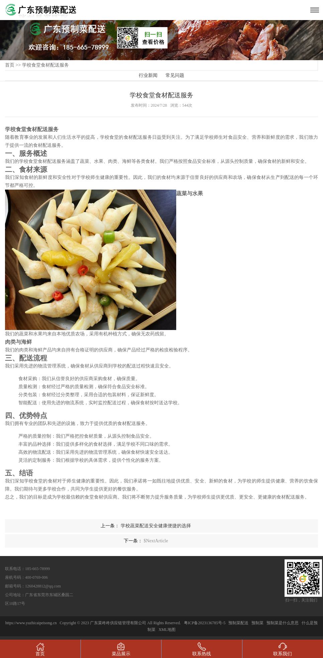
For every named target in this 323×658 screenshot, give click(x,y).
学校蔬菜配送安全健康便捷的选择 (156, 525)
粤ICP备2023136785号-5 (205, 623)
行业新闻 (148, 75)
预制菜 (257, 623)
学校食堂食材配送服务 (45, 65)
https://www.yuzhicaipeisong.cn (31, 623)
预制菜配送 (238, 623)
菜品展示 (121, 649)
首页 (9, 65)
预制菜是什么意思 (282, 623)
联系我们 (282, 649)
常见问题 (175, 75)
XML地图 (167, 629)
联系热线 (201, 649)
